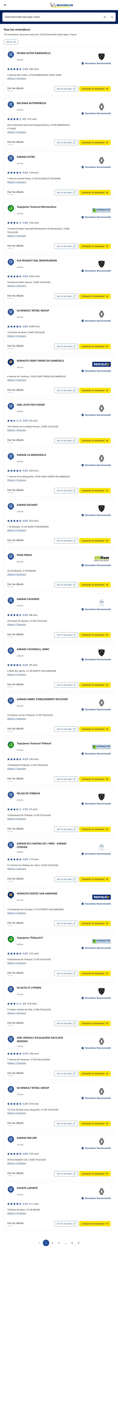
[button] (105, 17)
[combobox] (59, 17)
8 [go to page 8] (72, 1243)
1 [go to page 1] (46, 1243)
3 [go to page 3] (59, 1243)
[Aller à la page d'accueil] (62, 5)
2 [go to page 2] (52, 1243)
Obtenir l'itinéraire (16, 78)
